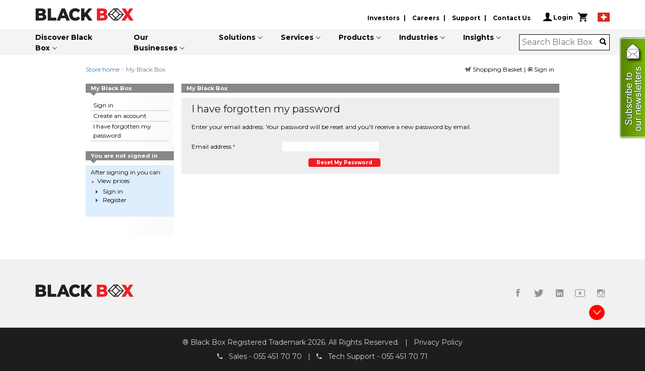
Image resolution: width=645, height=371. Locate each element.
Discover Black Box (63, 42)
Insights (478, 37)
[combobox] (561, 42)
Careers (425, 18)
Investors (383, 18)
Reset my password (344, 162)
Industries (418, 37)
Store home (102, 69)
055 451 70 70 (277, 356)
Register (114, 200)
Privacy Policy (438, 342)
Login (558, 17)
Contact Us (512, 18)
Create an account (120, 115)
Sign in (540, 69)
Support (466, 18)
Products (356, 37)
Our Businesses (155, 42)
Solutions (237, 37)
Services (297, 37)
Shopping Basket (495, 69)
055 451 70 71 (404, 356)
